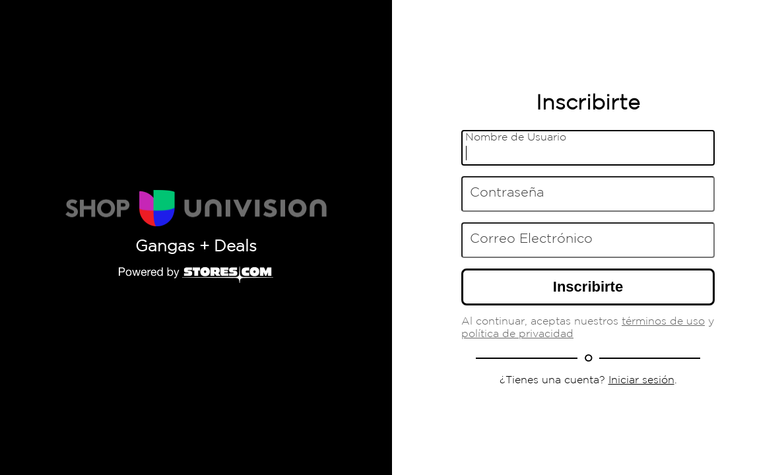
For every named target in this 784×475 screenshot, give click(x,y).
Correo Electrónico (531, 239)
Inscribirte (588, 286)
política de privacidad (517, 334)
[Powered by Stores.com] (196, 276)
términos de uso (663, 322)
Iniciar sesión (641, 380)
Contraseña (507, 193)
